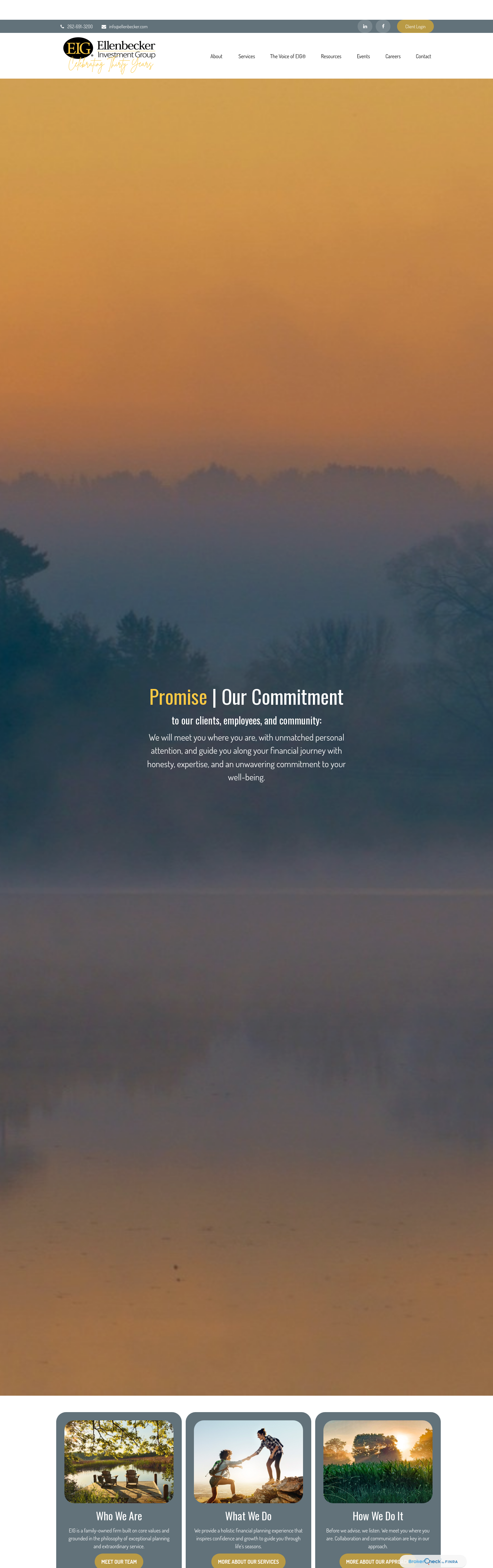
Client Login (415, 7)
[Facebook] (383, 6)
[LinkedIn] (365, 6)
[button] (216, 36)
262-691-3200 (76, 7)
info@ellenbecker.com (124, 7)
